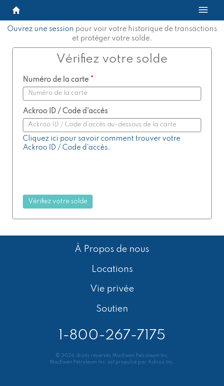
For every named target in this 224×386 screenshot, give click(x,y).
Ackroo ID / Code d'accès (65, 111)
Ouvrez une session (40, 29)
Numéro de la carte (56, 79)
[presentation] (91, 175)
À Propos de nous (112, 249)
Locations (112, 269)
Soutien (112, 309)
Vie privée (112, 289)
